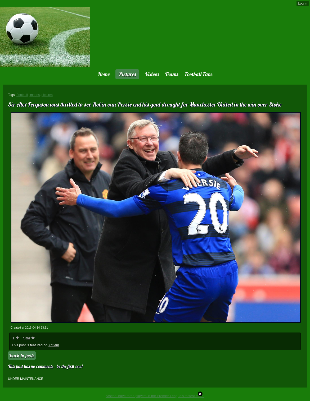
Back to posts (21, 355)
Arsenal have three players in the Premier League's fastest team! (155, 396)
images (34, 95)
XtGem (53, 345)
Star (29, 338)
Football (22, 95)
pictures (47, 95)
